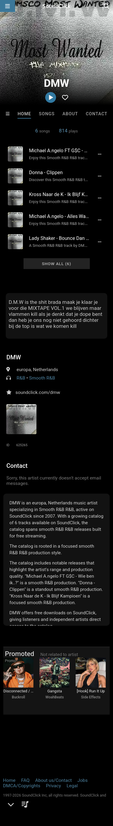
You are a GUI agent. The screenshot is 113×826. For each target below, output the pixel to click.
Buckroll (18, 697)
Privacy (53, 785)
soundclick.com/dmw (37, 392)
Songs (47, 113)
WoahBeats (55, 697)
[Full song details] (100, 154)
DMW (13, 357)
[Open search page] (107, 6)
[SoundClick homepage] (56, 6)
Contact (97, 113)
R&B (21, 378)
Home (24, 113)
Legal (72, 785)
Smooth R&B (42, 378)
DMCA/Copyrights (21, 785)
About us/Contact (53, 780)
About (70, 113)
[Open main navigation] (7, 6)
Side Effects (90, 697)
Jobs (82, 780)
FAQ (25, 780)
